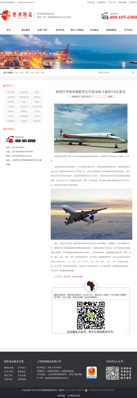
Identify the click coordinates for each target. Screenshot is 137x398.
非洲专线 (91, 2)
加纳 (37, 102)
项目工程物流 (77, 30)
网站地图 (122, 2)
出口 (17, 72)
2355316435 (68, 371)
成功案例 (22, 379)
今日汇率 (112, 2)
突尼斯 (24, 121)
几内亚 (37, 111)
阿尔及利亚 (37, 107)
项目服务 (25, 30)
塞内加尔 (37, 121)
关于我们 (128, 30)
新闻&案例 (111, 30)
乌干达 (37, 116)
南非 (37, 92)
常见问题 (22, 375)
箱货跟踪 (101, 2)
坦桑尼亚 (24, 92)
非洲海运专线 (74, 395)
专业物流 (94, 30)
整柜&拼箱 (9, 368)
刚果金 (24, 111)
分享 (110, 96)
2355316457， (54, 371)
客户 (43, 72)
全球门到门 (42, 30)
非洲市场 (11, 97)
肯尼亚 (11, 102)
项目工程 (8, 375)
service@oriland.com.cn (56, 378)
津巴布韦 (24, 107)
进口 (22, 72)
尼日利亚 (11, 92)
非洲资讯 (11, 121)
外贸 (32, 72)
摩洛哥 (37, 97)
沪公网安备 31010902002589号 (100, 390)
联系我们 (133, 2)
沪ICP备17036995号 (75, 390)
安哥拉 (11, 107)
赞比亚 (11, 111)
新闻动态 (22, 371)
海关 (38, 72)
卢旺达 (11, 116)
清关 (27, 72)
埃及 (24, 102)
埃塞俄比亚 (24, 97)
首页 (8, 30)
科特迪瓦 (24, 116)
